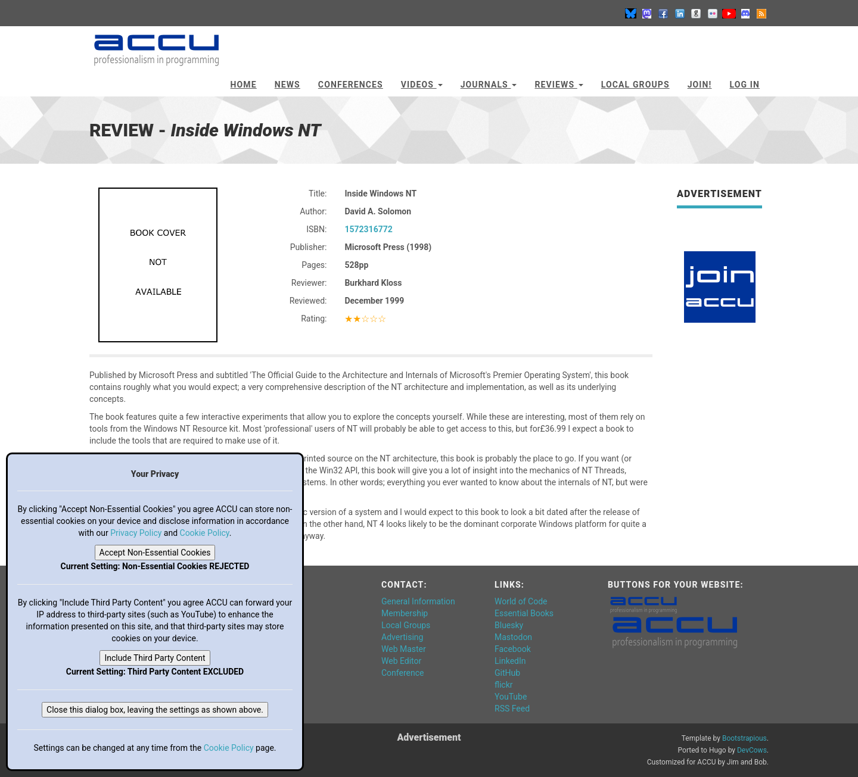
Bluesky (509, 625)
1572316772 (368, 229)
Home (244, 84)
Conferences (350, 84)
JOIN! (700, 84)
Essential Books (524, 613)
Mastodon (513, 637)
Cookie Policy (204, 533)
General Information (418, 601)
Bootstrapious (744, 738)
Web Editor (401, 661)
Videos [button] (422, 84)
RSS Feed (512, 708)
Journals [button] (489, 84)
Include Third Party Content (154, 658)
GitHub (507, 673)
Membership (404, 613)
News (287, 84)
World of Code (521, 601)
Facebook (513, 649)
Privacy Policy (135, 533)
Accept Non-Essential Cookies (155, 552)
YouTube (511, 696)
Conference (402, 673)
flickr (504, 684)
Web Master (403, 649)
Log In (744, 84)
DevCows (752, 750)
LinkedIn (510, 661)
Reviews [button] (558, 84)
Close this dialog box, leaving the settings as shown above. (154, 709)
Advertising (402, 637)
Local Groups (635, 84)
